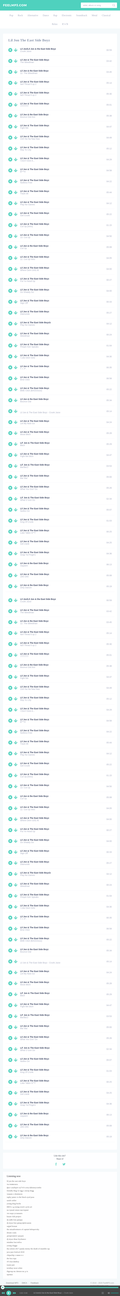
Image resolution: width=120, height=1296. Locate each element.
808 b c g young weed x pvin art (19, 1207)
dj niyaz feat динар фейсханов (19, 1223)
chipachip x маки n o (15, 1255)
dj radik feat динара (15, 1220)
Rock (20, 15)
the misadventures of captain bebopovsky (23, 1229)
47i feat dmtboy (13, 1261)
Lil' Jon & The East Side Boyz (35, 443)
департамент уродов (15, 1236)
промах (10, 1274)
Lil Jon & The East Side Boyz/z (35, 322)
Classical (106, 15)
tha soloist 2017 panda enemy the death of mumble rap (28, 1249)
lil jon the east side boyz (16, 1181)
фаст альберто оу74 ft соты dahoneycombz (24, 1187)
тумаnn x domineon (14, 1194)
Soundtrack (81, 15)
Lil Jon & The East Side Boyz (34, 60)
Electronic (67, 15)
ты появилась (12, 1184)
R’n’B (65, 24)
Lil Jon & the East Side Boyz (34, 71)
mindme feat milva (14, 1242)
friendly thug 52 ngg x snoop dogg (20, 1191)
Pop (11, 15)
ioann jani (11, 1265)
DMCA (24, 1283)
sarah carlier (11, 1200)
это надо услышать (14, 1213)
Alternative (32, 15)
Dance (46, 15)
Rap (55, 15)
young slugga (12, 1245)
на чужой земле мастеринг (18, 1210)
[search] (114, 5)
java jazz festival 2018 (15, 1252)
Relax (55, 24)
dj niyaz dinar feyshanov (16, 1239)
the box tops (11, 1258)
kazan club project (14, 1216)
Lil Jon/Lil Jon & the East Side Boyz (38, 49)
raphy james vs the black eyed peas (20, 1197)
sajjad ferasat (12, 1226)
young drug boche (14, 1203)
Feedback (35, 1283)
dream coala (11, 1233)
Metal (94, 15)
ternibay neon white (14, 1268)
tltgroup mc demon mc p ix (17, 1271)
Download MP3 (12, 1283)
